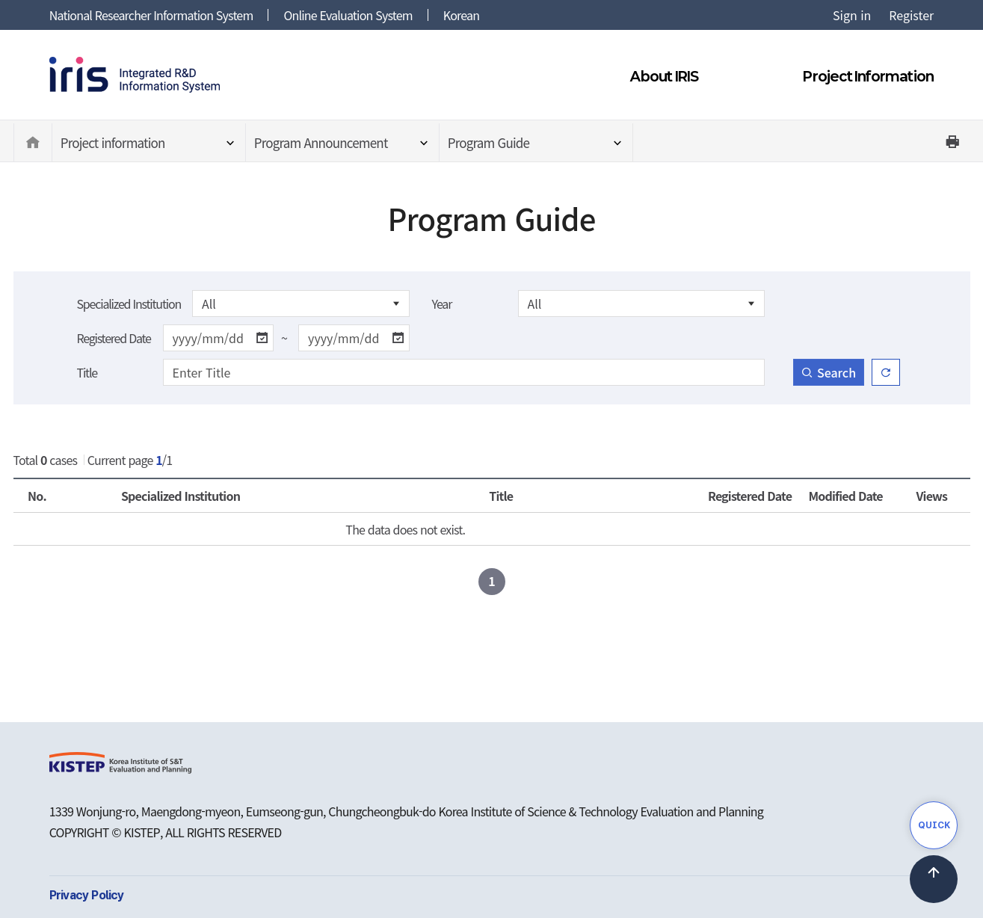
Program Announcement (321, 142)
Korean (461, 14)
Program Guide (488, 142)
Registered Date (114, 338)
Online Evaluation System (347, 14)
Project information (113, 142)
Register (911, 14)
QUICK (934, 825)
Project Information (868, 76)
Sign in (852, 14)
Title (87, 372)
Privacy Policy (86, 895)
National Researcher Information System (151, 14)
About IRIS (664, 76)
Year (442, 303)
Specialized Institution (129, 303)
